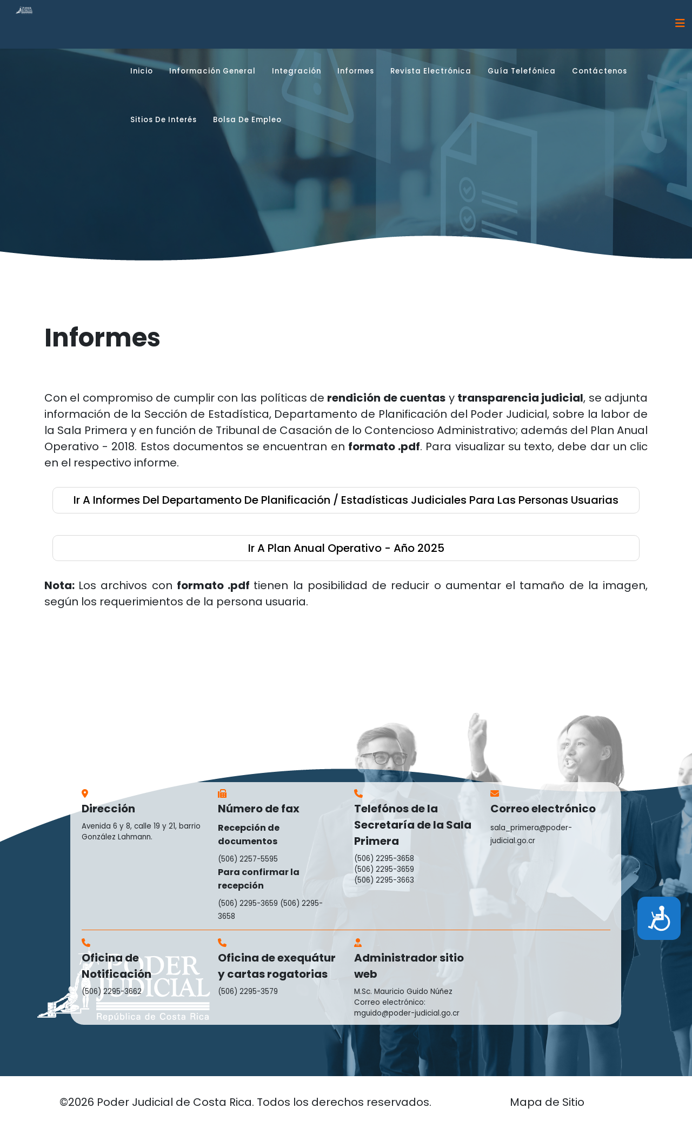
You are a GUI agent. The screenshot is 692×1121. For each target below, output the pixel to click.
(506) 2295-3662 (112, 991)
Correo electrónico (543, 808)
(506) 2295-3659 (248, 903)
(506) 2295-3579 (248, 991)
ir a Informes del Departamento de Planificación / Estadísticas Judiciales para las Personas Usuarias (346, 500)
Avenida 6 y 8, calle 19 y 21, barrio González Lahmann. (141, 831)
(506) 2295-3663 (384, 880)
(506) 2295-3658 (384, 858)
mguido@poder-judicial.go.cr (407, 1013)
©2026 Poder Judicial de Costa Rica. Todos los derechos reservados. (245, 1102)
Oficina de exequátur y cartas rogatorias (277, 966)
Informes (355, 71)
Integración (296, 71)
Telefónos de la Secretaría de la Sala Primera (412, 825)
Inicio (141, 71)
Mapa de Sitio (547, 1102)
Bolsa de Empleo (247, 120)
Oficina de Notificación (116, 966)
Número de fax (259, 808)
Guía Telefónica (522, 71)
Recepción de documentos (249, 835)
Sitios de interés (163, 120)
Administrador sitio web (409, 966)
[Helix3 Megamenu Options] (680, 23)
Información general (212, 71)
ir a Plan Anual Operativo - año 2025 (346, 548)
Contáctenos (599, 71)
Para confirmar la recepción (259, 879)
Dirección (108, 808)
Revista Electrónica (430, 71)
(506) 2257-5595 (248, 859)
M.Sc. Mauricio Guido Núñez (403, 991)
